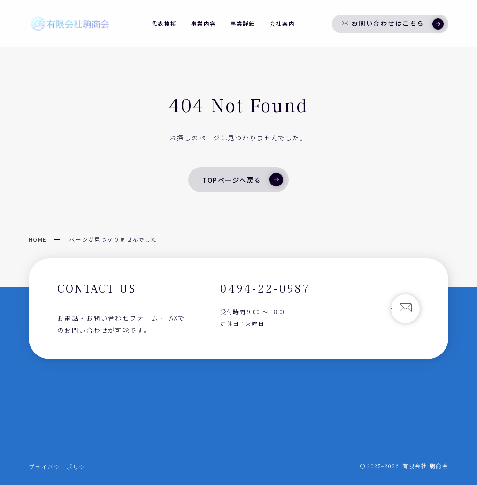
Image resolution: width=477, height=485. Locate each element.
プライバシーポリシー (60, 466)
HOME (38, 239)
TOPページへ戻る (242, 179)
